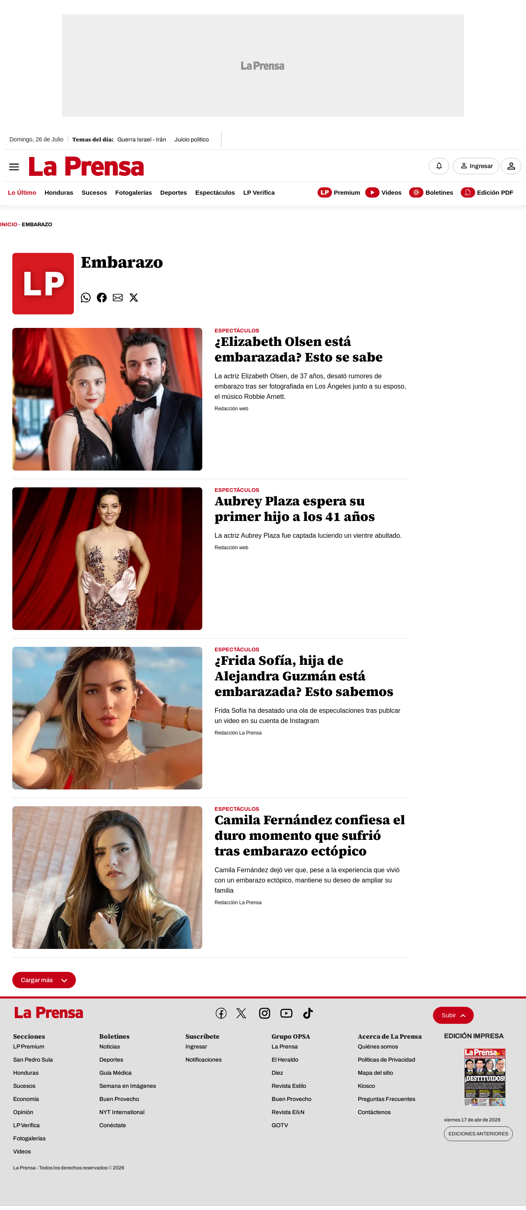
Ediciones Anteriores (478, 1134)
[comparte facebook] (102, 297)
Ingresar (481, 166)
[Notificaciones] (439, 166)
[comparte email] (118, 297)
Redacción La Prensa (238, 733)
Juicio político (191, 139)
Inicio (8, 224)
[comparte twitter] (134, 297)
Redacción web (231, 409)
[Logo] (66, 167)
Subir (453, 1015)
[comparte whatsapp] (86, 297)
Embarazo (37, 224)
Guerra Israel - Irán (141, 139)
